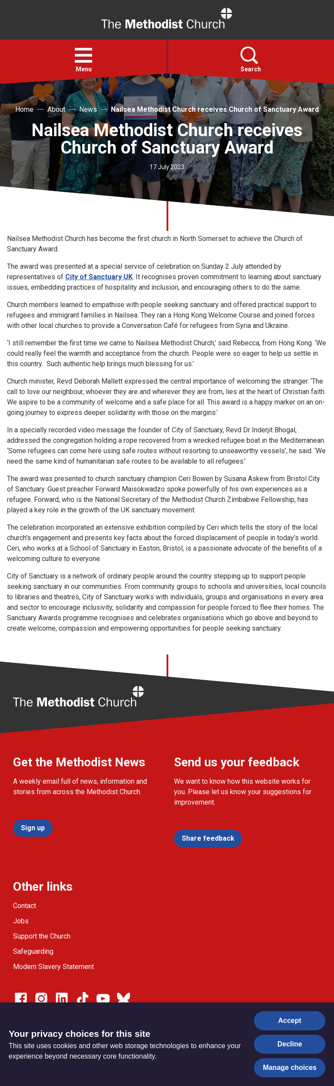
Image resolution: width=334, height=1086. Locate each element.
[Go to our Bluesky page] (123, 998)
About (56, 109)
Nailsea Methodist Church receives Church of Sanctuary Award (215, 109)
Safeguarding (33, 951)
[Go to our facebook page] (21, 998)
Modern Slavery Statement (53, 966)
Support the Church (41, 936)
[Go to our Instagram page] (41, 998)
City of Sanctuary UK (99, 277)
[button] (83, 55)
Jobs (21, 921)
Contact (24, 906)
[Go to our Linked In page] (62, 998)
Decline (289, 1044)
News (88, 109)
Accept (289, 1020)
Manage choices (290, 1067)
